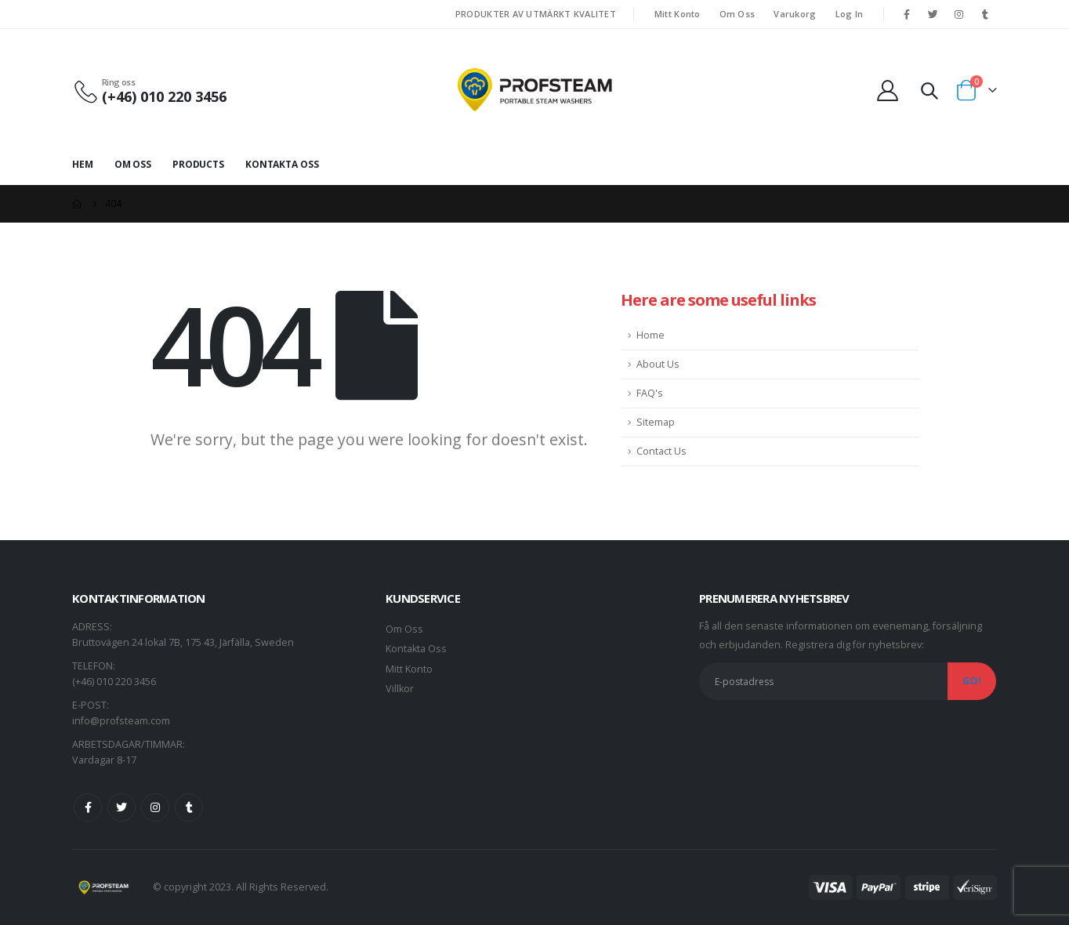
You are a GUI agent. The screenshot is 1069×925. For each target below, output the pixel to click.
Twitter (121, 807)
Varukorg (795, 14)
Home (650, 335)
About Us (657, 364)
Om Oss (737, 14)
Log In (849, 14)
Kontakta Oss (282, 164)
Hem (82, 164)
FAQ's (649, 393)
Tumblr (189, 807)
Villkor (400, 688)
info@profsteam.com (121, 720)
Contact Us (661, 451)
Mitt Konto (677, 14)
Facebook (88, 807)
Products (198, 164)
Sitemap (655, 422)
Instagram (155, 807)
